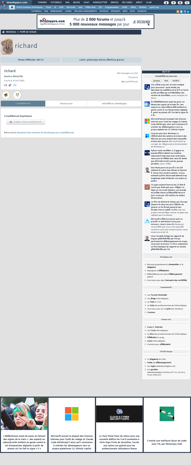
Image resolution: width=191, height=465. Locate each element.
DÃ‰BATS (115, 11)
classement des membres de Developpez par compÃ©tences (45, 132)
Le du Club (156, 359)
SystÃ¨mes (154, 7)
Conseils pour (158, 344)
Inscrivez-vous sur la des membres (165, 309)
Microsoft (71, 7)
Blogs (76, 2)
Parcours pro (66, 103)
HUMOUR (141, 11)
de (159, 363)
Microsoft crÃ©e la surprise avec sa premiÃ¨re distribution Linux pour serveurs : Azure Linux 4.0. (169, 226)
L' (151, 312)
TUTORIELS (36, 11)
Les (157, 295)
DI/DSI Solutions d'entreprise (29, 7)
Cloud (48, 7)
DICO (132, 11)
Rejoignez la (158, 271)
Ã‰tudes (127, 2)
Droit (139, 2)
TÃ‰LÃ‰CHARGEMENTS (85, 11)
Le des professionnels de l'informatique (167, 305)
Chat (86, 2)
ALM (61, 7)
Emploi (114, 2)
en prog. (155, 337)
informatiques (156, 341)
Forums (42, 2)
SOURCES (103, 11)
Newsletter (100, 2)
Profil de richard (28, 32)
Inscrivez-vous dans (167, 280)
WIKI (125, 11)
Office (133, 7)
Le (150, 302)
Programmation (112, 7)
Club (149, 2)
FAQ (67, 2)
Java (80, 7)
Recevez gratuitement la (163, 264)
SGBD (124, 7)
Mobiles (142, 7)
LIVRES (68, 11)
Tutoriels (56, 2)
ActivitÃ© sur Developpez (114, 103)
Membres (11, 32)
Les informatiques (158, 299)
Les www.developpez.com (161, 366)
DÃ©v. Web (90, 7)
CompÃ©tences (23, 103)
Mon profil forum (129, 82)
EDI (100, 7)
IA (55, 7)
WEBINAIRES (56, 11)
